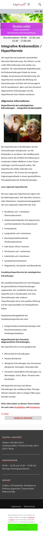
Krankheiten (20, 407)
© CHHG (5, 413)
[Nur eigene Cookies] (40, 522)
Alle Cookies (22, 525)
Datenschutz (29, 506)
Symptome (35, 407)
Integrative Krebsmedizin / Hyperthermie (21, 48)
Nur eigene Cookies (22, 529)
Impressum (16, 506)
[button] (37, 11)
